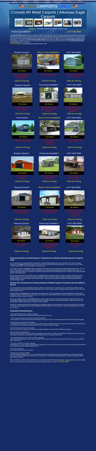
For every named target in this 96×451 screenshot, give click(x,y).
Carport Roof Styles (58, 1)
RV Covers (36, 2)
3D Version (22, 71)
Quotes (69, 1)
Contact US (25, 1)
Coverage (58, 2)
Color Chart (36, 1)
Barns (79, 1)
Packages (47, 2)
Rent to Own (15, 2)
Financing (25, 2)
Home (14, 1)
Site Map (47, 1)
